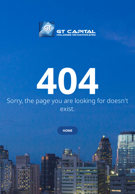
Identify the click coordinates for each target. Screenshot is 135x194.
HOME (68, 130)
